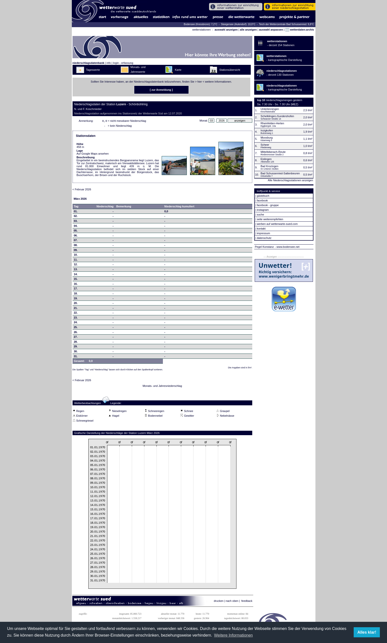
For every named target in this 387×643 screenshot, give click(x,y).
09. (75, 251)
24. (75, 323)
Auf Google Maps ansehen (93, 154)
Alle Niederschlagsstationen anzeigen (290, 180)
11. (75, 260)
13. (75, 270)
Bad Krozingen (269, 166)
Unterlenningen (270, 108)
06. (75, 236)
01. (75, 212)
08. (75, 246)
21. (75, 308)
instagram (263, 209)
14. (75, 275)
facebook (262, 200)
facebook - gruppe (268, 205)
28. (75, 342)
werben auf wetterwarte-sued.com (277, 223)
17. (75, 289)
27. (75, 337)
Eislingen (266, 159)
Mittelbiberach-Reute (273, 151)
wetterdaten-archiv (299, 29)
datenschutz (264, 237)
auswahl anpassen (271, 29)
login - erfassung (123, 62)
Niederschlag (105, 207)
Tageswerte (93, 69)
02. (75, 216)
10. (75, 255)
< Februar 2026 (82, 190)
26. (75, 333)
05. (75, 231)
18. (75, 294)
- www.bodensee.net (287, 246)
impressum (263, 233)
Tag (76, 207)
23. (75, 318)
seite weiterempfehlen (270, 219)
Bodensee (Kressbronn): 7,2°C (201, 24)
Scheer (265, 144)
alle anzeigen (248, 29)
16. (75, 284)
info (108, 62)
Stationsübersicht (229, 69)
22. (75, 313)
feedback (246, 601)
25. (75, 328)
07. (75, 241)
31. (75, 357)
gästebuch (263, 195)
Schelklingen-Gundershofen (277, 116)
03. (75, 221)
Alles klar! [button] (366, 632)
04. (75, 226)
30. (75, 352)
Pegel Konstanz (264, 246)
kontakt (261, 228)
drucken (218, 601)
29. (75, 347)
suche (260, 214)
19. (75, 299)
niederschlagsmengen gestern (284, 100)
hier (199, 81)
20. (75, 304)
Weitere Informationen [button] (233, 635)
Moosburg (267, 137)
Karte (178, 69)
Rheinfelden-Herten (272, 123)
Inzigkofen (267, 130)
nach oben (232, 601)
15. (75, 279)
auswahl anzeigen (226, 29)
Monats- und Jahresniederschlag (162, 386)
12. (75, 265)
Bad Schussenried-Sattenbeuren (280, 173)
